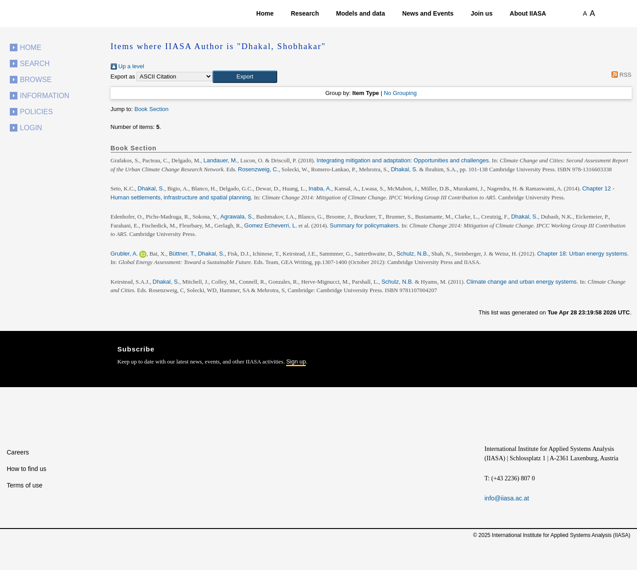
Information (45, 95)
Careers (18, 452)
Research (305, 13)
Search (35, 63)
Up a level (127, 66)
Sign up (296, 361)
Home (265, 13)
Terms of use (24, 485)
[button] (244, 76)
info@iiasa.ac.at (506, 498)
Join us (481, 13)
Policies (36, 112)
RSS (620, 74)
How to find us (26, 468)
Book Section (151, 109)
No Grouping (400, 93)
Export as (123, 76)
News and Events (428, 13)
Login (31, 128)
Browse (36, 79)
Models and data (360, 13)
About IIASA (528, 13)
